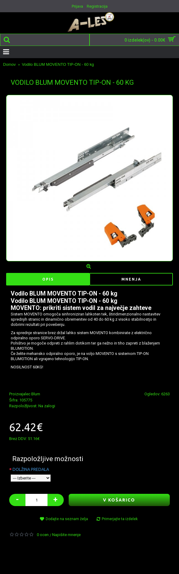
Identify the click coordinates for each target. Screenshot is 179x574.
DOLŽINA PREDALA (31, 469)
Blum (35, 394)
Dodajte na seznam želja (67, 519)
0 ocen (43, 534)
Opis (48, 279)
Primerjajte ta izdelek (120, 519)
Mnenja (131, 279)
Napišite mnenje (66, 534)
